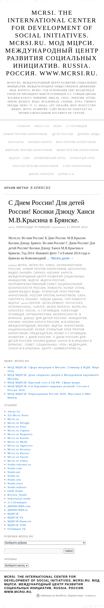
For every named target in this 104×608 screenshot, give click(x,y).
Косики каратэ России (40, 322)
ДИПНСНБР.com (19, 506)
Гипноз (39, 272)
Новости (54, 287)
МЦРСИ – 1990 (19, 158)
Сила (82, 295)
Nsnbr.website (17, 487)
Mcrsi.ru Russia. (19, 453)
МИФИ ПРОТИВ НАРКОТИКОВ (78, 150)
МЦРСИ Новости (20, 521)
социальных (46, 344)
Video (50, 265)
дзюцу (29, 318)
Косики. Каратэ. (60, 272)
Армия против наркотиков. (25, 134)
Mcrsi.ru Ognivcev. (21, 445)
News (57, 126)
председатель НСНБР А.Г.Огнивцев (58, 333)
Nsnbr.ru (13, 475)
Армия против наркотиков (44, 269)
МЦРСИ (33, 280)
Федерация (78, 344)
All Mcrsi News (18, 415)
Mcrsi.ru (36, 265)
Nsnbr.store (15, 483)
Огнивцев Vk (17, 528)
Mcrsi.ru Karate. (19, 438)
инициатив (78, 318)
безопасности (65, 314)
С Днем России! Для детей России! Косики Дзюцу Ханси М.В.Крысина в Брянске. (51, 211)
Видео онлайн (20, 272)
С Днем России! (38, 337)
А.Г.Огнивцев (76, 126)
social (30, 310)
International (20, 306)
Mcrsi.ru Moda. (18, 441)
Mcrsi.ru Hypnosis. (20, 434)
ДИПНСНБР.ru (18, 509)
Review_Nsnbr (17, 494)
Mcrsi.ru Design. (19, 422)
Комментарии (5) (67, 348)
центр (47, 348)
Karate (39, 306)
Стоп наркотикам (77, 166)
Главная (23, 126)
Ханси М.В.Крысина (24, 348)
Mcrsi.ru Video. (18, 460)
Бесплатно (77, 269)
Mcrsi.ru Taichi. (18, 456)
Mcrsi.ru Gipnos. (19, 430)
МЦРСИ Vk (16, 517)
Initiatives (74, 303)
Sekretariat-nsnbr (19, 498)
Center (34, 303)
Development (53, 303)
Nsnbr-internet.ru (19, 464)
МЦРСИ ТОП (17, 525)
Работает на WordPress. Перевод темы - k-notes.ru (68, 595)
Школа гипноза (41, 174)
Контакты (16, 142)
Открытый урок (82, 158)
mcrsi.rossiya (58, 306)
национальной (20, 329)
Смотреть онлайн (23, 299)
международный (22, 325)
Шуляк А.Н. (66, 174)
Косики (14, 322)
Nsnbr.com (15, 468)
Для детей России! (51, 318)
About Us (41, 126)
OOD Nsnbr (15, 491)
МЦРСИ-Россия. (53, 280)
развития (16, 337)
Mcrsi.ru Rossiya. (20, 449)
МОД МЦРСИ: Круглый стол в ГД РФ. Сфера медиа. (44, 382)
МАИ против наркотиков (76, 142)
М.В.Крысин (70, 322)
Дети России (62, 134)
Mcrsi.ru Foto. (17, 426)
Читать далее (62, 258)
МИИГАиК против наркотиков (28, 150)
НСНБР (68, 287)
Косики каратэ (40, 142)
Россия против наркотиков (35, 166)
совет (30, 344)
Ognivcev (16, 310)
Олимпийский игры (50, 158)
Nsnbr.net (14, 472)
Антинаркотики (39, 314)
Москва (44, 325)
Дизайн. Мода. (89, 134)
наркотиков (74, 325)
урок (63, 344)
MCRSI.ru (79, 306)
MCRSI (22, 265)
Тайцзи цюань (51, 299)
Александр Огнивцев (33, 227)
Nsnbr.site (14, 479)
